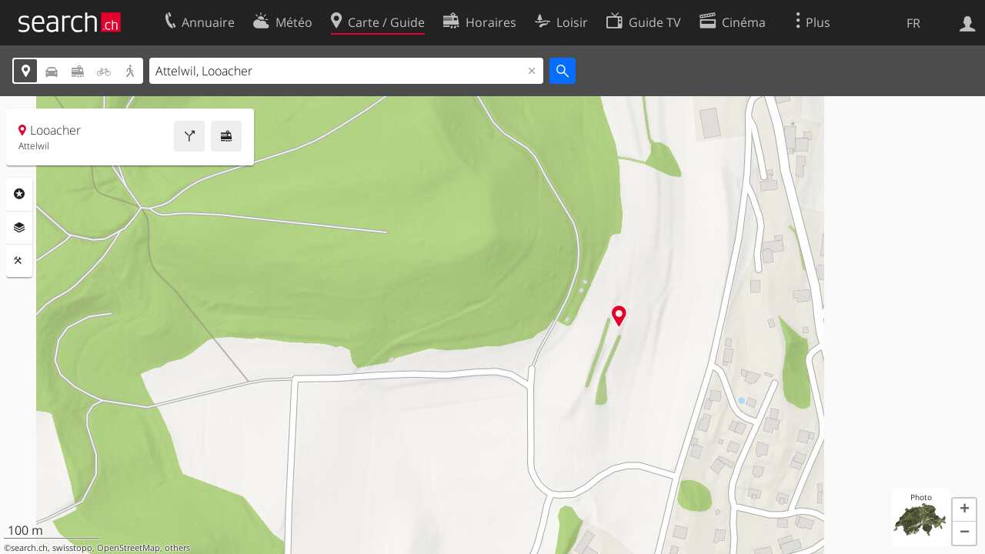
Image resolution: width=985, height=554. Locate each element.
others (177, 547)
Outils (19, 261)
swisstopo (72, 547)
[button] (964, 510)
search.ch (29, 547)
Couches (19, 228)
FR (913, 23)
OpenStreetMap (128, 547)
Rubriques (19, 194)
